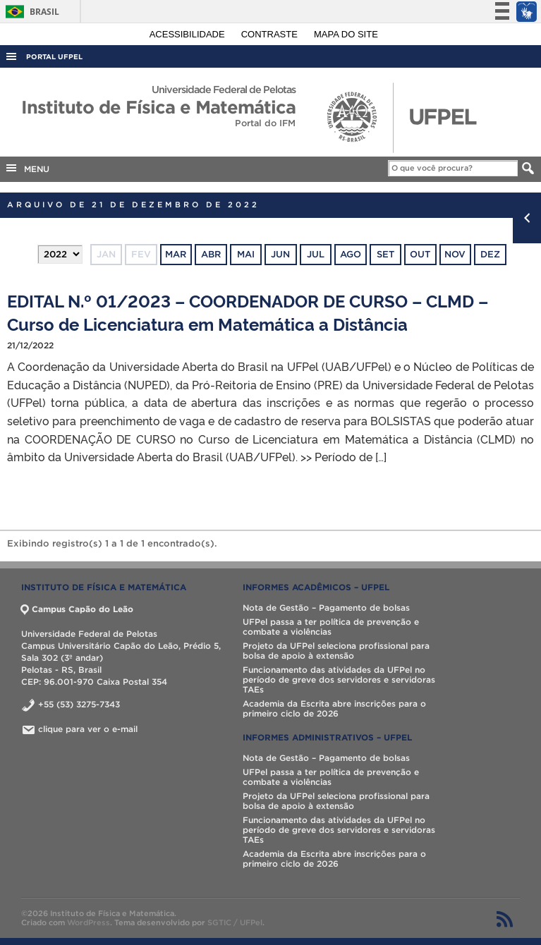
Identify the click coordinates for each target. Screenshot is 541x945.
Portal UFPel (54, 57)
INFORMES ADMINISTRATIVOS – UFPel (327, 737)
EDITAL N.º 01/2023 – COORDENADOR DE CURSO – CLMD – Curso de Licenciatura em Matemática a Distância (247, 311)
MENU (26, 168)
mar (175, 254)
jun (280, 254)
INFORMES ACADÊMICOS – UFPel (316, 587)
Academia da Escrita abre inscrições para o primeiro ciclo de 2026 (334, 708)
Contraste (270, 34)
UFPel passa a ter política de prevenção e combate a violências (331, 626)
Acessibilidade (189, 34)
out (420, 254)
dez (490, 254)
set (385, 254)
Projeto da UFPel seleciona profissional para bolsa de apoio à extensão (336, 650)
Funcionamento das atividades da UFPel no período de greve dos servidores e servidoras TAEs (339, 679)
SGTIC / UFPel (234, 922)
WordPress (88, 922)
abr (211, 254)
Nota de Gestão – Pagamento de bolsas (326, 607)
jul (315, 254)
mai (246, 254)
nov (455, 254)
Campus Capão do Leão (77, 609)
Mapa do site (346, 34)
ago (350, 254)
